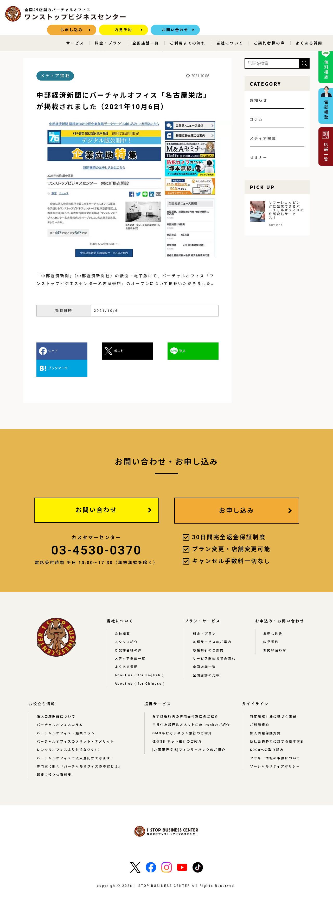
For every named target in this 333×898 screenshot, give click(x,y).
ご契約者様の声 (269, 33)
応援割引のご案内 (210, 633)
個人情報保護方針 (265, 716)
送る (143, 351)
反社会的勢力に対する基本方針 (276, 725)
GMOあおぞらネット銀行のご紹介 (181, 716)
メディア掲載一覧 (130, 642)
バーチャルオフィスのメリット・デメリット (76, 725)
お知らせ (259, 100)
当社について (229, 33)
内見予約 (251, 14)
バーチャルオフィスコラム (60, 708)
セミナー (259, 157)
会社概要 (123, 617)
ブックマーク (197, 351)
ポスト (99, 351)
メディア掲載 (63, 49)
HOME (37, 49)
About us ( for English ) (141, 658)
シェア (53, 351)
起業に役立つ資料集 (54, 758)
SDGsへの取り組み (266, 733)
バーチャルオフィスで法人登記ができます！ (76, 741)
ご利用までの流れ (188, 33)
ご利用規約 (259, 708)
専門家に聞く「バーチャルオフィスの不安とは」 (80, 749)
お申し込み (200, 14)
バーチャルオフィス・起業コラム (66, 716)
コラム (256, 119)
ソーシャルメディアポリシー (274, 749)
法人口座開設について (56, 700)
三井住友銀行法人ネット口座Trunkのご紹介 (190, 708)
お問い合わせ (303, 14)
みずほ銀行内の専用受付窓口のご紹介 (184, 700)
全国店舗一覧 (145, 33)
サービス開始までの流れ (215, 642)
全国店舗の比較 (207, 658)
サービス (75, 33)
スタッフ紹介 (126, 625)
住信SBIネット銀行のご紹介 (176, 725)
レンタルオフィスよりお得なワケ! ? (69, 733)
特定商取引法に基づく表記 (272, 700)
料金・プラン (108, 33)
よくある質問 (309, 33)
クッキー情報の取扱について (274, 741)
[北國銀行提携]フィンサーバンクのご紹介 (188, 733)
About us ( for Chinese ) (141, 667)
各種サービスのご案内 (213, 625)
